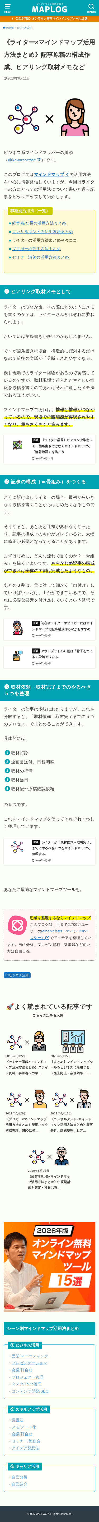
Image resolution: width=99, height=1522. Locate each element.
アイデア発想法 (25, 1448)
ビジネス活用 (19, 975)
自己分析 (19, 1477)
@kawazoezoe (22, 160)
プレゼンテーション (29, 1363)
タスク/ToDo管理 (27, 1384)
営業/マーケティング (30, 1356)
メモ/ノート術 (24, 1427)
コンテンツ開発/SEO (30, 1391)
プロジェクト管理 (27, 1377)
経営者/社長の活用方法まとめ (39, 223)
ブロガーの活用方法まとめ (36, 249)
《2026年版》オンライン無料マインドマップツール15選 (50, 18)
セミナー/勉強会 (26, 1441)
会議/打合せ (22, 1370)
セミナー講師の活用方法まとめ (40, 257)
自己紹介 (19, 1484)
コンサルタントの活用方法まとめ (42, 232)
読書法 (17, 1420)
